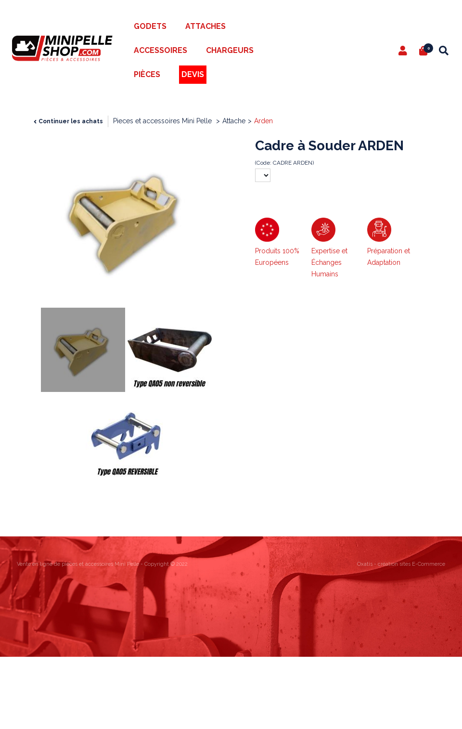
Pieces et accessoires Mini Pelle (163, 121)
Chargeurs (230, 50)
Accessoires (160, 50)
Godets (150, 26)
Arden (263, 121)
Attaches (205, 26)
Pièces (147, 74)
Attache (233, 121)
